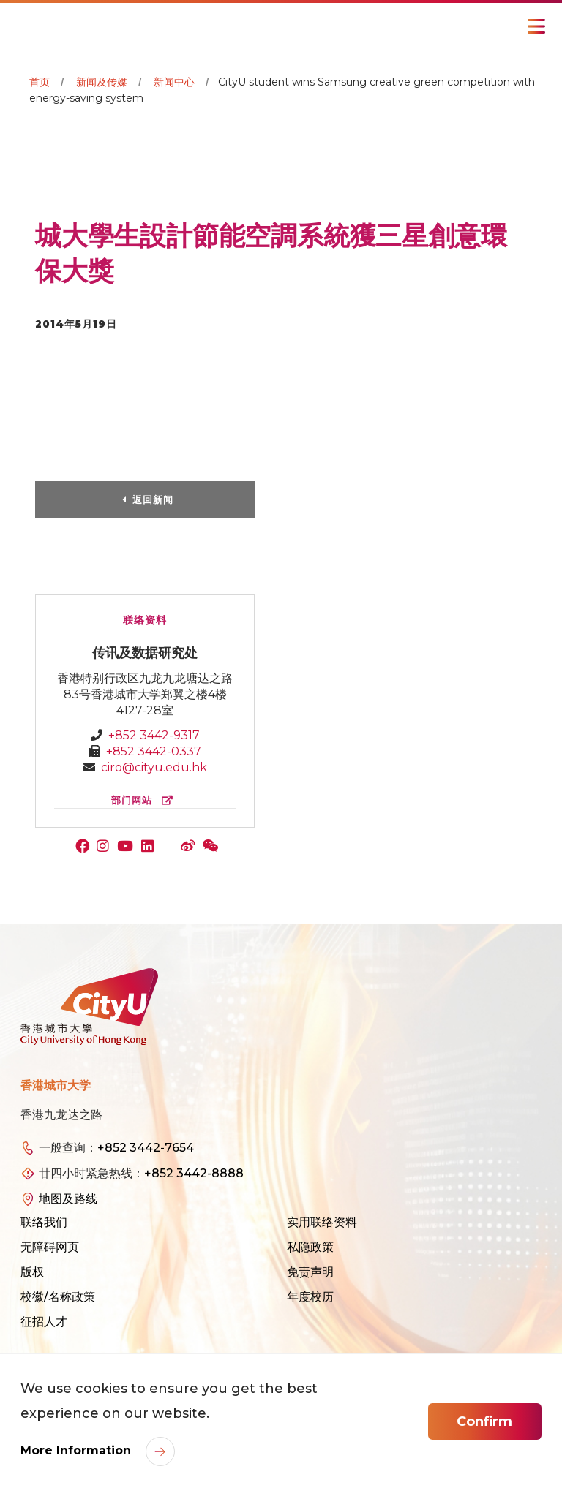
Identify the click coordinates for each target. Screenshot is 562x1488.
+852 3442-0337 (153, 751)
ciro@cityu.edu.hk (154, 767)
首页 (39, 81)
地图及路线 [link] (68, 1199)
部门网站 (145, 800)
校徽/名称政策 (57, 1297)
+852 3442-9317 (154, 735)
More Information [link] (77, 1450)
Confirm (484, 1421)
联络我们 (43, 1222)
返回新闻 (153, 499)
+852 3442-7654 (145, 1148)
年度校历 (310, 1297)
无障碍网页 (49, 1247)
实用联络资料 (322, 1222)
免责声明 (310, 1272)
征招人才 (43, 1322)
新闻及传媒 (101, 81)
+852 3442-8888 (194, 1173)
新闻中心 (174, 81)
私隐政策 (310, 1247)
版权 (32, 1272)
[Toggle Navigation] (536, 26)
